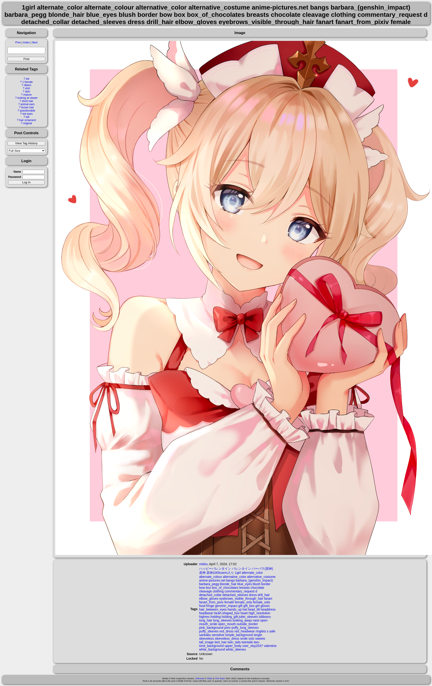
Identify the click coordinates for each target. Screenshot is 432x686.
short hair (27, 101)
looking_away (242, 620)
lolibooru (265, 617)
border (265, 584)
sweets (260, 638)
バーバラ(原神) (262, 568)
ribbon (27, 85)
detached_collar (210, 595)
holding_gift (230, 617)
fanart (268, 598)
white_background (212, 649)
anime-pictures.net (212, 580)
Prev (18, 42)
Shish (210, 678)
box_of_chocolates (225, 587)
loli (27, 78)
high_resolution (259, 613)
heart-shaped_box (227, 613)
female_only (243, 602)
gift (240, 606)
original (27, 123)
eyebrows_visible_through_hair (241, 598)
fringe (210, 606)
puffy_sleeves (209, 631)
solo (251, 638)
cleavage (205, 591)
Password (14, 177)
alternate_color (252, 572)
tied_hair (220, 642)
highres (204, 617)
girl (257, 606)
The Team (220, 678)
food (202, 606)
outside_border (247, 624)
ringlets (261, 631)
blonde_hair (228, 584)
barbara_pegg (209, 584)
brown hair (27, 107)
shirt (27, 88)
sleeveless (206, 638)
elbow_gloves (209, 598)
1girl (238, 572)
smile (244, 638)
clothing (218, 591)
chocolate (257, 587)
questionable (27, 110)
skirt (27, 91)
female (229, 602)
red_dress (226, 631)
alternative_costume (261, 577)
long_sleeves (222, 620)
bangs (230, 580)
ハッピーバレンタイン (215, 568)
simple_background (239, 635)
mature (27, 94)
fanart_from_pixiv (211, 602)
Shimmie (199, 678)
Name (17, 171)
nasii (256, 620)
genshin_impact (226, 606)
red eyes (27, 113)
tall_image (206, 642)
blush (256, 584)
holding (216, 617)
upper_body (233, 646)
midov (203, 564)
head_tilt (254, 609)
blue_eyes (244, 584)
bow (202, 587)
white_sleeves (236, 649)
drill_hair (264, 595)
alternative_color (234, 577)
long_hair (205, 620)
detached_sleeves (235, 595)
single (258, 635)
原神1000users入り (220, 572)
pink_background (211, 627)
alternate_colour (210, 577)
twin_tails (234, 642)
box (208, 587)
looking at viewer (28, 97)
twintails (247, 642)
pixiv (227, 627)
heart (244, 613)
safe (272, 631)
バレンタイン (241, 568)
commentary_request (240, 591)
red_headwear (244, 631)
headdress (268, 609)
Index (26, 42)
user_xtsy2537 (252, 646)
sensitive (218, 635)
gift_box (248, 606)
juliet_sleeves (248, 617)
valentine (270, 646)
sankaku (205, 635)
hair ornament (27, 120)
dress (253, 595)
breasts (244, 587)
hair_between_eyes (213, 609)
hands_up (235, 609)
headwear (206, 613)
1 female (27, 82)
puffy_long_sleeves (245, 627)
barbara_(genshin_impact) (254, 580)
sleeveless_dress (227, 638)
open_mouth (227, 624)
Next (34, 42)
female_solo (261, 602)
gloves (265, 606)
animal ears (27, 104)
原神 (202, 572)
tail (27, 117)
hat (244, 609)
